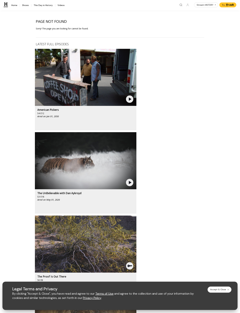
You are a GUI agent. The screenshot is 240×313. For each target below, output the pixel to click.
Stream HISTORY (206, 5)
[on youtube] (46, 269)
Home (14, 5)
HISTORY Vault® (36, 233)
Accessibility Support (135, 244)
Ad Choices (151, 277)
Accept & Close (219, 289)
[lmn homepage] (121, 215)
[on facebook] (30, 269)
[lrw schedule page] (136, 224)
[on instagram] (54, 269)
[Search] (180, 4)
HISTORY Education (38, 229)
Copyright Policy (117, 277)
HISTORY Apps (35, 237)
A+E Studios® (83, 249)
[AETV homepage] (82, 215)
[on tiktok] (62, 269)
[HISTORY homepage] (34, 218)
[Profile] (187, 4)
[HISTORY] (6, 4)
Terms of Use (83, 277)
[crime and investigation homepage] (121, 224)
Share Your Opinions (38, 257)
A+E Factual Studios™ (87, 244)
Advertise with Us (85, 239)
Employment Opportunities (138, 239)
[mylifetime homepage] (101, 215)
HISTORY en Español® (39, 245)
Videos (61, 5)
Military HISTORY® (37, 249)
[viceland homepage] (152, 215)
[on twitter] (38, 269)
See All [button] (197, 166)
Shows (25, 5)
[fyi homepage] (135, 215)
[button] (84, 72)
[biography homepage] (94, 224)
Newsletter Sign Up (38, 253)
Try (228, 5)
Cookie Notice (135, 277)
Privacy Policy (100, 277)
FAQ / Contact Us (36, 261)
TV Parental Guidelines (136, 249)
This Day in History (43, 5)
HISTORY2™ (34, 241)
